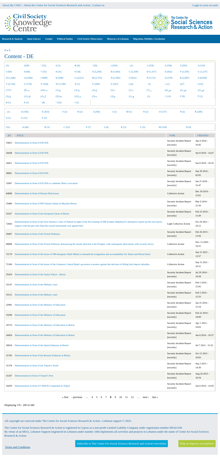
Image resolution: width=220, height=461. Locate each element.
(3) (7, 65)
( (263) (114, 65)
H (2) (80, 111)
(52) (8, 127)
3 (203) (183, 65)
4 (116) (201, 65)
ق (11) (27, 96)
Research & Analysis (12, 39)
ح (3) (77, 90)
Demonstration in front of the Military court (36, 284)
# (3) (58, 65)
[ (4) (131, 84)
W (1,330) (61, 84)
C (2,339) (133, 71)
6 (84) (27, 71)
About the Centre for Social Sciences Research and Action (57, 5)
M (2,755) (97, 77)
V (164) (44, 84)
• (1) (77, 102)
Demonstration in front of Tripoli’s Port (34, 375)
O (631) (133, 77)
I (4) (106, 127)
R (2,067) (184, 77)
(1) (149, 84)
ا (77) (8, 90)
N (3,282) (115, 77)
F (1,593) (184, 71)
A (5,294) (96, 71)
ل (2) (43, 96)
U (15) (24, 117)
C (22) (67, 127)
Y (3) (44, 117)
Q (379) (168, 77)
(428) (26, 65)
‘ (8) (43, 102)
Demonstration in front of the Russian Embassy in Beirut (42, 355)
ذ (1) (131, 90)
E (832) (168, 71)
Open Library (34, 39)
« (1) (167, 84)
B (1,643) (115, 71)
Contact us (98, 5)
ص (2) (201, 90)
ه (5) (94, 96)
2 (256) (168, 65)
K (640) (59, 77)
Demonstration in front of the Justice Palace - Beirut (40, 274)
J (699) (44, 77)
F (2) (64, 111)
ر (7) (149, 90)
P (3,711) (151, 77)
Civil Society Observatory (90, 39)
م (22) (59, 96)
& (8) (77, 65)
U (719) (28, 84)
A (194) (24, 111)
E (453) (45, 111)
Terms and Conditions (17, 447)
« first (65, 397)
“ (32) (58, 102)
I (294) (96, 111)
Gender (49, 39)
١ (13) (168, 96)
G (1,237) (202, 71)
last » (155, 397)
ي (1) (131, 96)
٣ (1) (200, 96)
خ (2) (94, 90)
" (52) (43, 65)
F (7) (88, 127)
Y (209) (96, 84)
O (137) (163, 111)
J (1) (114, 111)
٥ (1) (8, 102)
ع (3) (8, 96)
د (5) (113, 90)
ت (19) (44, 90)
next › (146, 397)
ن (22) (78, 96)
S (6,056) (202, 77)
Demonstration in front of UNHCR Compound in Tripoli (42, 385)
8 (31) (59, 71)
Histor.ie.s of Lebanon (118, 39)
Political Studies (65, 39)
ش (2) (183, 90)
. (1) (131, 65)
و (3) (113, 96)
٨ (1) (26, 102)
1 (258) (150, 65)
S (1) (8, 117)
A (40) (25, 127)
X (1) (77, 84)
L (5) (142, 127)
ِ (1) (148, 96)
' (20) (94, 65)
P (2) (182, 111)
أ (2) (182, 84)
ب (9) (27, 90)
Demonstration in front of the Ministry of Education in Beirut (45, 325)
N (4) (188, 127)
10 (120, 397)
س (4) (168, 90)
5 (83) (9, 71)
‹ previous (77, 397)
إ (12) (200, 84)
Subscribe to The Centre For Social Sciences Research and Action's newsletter (121, 443)
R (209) (198, 111)
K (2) (123, 127)
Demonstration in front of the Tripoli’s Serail (37, 365)
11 (126, 397)
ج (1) (58, 90)
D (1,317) (151, 71)
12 (132, 397)
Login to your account (205, 5)
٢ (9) (182, 96)
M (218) (163, 127)
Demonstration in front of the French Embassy (37, 233)
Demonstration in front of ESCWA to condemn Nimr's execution (46, 183)
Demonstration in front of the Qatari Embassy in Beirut (42, 345)
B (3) (47, 127)
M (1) (129, 111)
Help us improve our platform (197, 443)
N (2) (145, 111)
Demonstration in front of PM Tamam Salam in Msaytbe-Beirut (46, 203)
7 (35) (44, 71)
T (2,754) (10, 84)
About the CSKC (12, 5)
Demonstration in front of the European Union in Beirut (42, 213)
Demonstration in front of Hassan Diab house (37, 193)
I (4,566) (28, 77)
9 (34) (78, 71)
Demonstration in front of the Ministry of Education (40, 304)
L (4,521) (79, 77)
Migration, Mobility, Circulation (149, 39)
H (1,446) (10, 77)
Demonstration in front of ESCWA (32, 142)
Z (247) (114, 84)
